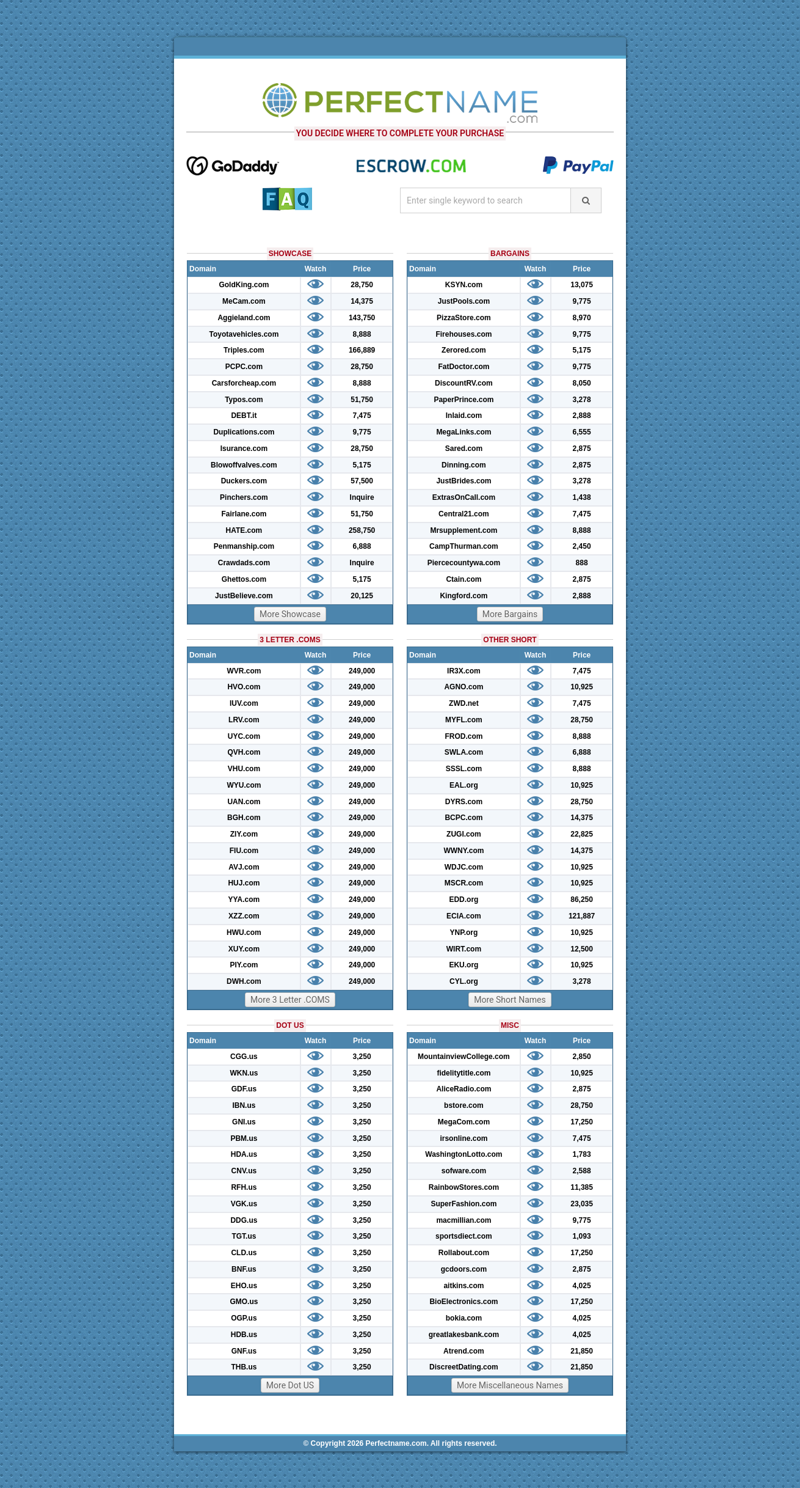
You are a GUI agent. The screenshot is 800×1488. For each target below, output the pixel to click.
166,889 (362, 350)
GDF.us (243, 1089)
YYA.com (244, 899)
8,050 (582, 383)
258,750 (362, 530)
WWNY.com (463, 850)
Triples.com (244, 350)
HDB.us (244, 1334)
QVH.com (243, 752)
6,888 (362, 546)
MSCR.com (464, 883)
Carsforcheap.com (244, 383)
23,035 (581, 1204)
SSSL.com (464, 768)
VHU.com (244, 768)
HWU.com (244, 932)
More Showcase (290, 614)
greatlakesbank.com (464, 1334)
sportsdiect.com (463, 1236)
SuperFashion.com (463, 1204)
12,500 (581, 949)
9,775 (362, 432)
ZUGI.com (463, 834)
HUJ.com (244, 883)
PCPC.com (244, 366)
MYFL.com (463, 720)
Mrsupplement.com (463, 530)
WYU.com (244, 785)
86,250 (581, 899)
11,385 (581, 1187)
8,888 (362, 334)
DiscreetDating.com (463, 1367)
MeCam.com (244, 301)
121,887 (582, 916)
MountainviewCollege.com (464, 1056)
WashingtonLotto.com (463, 1154)
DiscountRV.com (464, 383)
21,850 (581, 1351)
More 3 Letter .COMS (290, 1000)
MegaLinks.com (463, 432)
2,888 (582, 415)
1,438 (582, 497)
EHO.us (244, 1285)
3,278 (582, 399)
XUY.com (244, 949)
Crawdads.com (244, 563)
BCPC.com (463, 817)
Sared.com (463, 448)
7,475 (362, 415)
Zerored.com (464, 350)
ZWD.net (464, 703)
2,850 (582, 1056)
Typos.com (244, 399)
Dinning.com (464, 465)
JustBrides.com (463, 481)
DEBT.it (243, 415)
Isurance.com (243, 448)
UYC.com (244, 736)
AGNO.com (463, 687)
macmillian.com (463, 1220)
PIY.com (244, 965)
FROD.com (463, 736)
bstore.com (464, 1105)
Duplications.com (243, 432)
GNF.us (243, 1351)
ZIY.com (244, 834)
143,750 (362, 317)
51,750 (362, 399)
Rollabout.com (463, 1252)
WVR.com (244, 671)
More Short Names (509, 1000)
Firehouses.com (463, 334)
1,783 (582, 1154)
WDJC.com (464, 867)
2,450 (582, 546)
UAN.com (243, 801)
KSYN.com (463, 284)
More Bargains (510, 614)
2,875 (582, 448)
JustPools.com (464, 301)
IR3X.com (464, 671)
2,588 (582, 1171)
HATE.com (244, 530)
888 (582, 563)
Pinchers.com (244, 497)
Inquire (362, 497)
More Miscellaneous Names (510, 1385)
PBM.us (243, 1138)
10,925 (581, 687)
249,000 (362, 671)
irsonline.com (463, 1138)
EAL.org (463, 785)
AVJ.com (243, 867)
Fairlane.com (243, 514)
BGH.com (244, 817)
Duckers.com (244, 481)
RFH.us (243, 1187)
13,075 (581, 284)
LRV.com (244, 720)
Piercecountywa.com (463, 563)
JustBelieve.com (244, 596)
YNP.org (464, 932)
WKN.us (244, 1073)
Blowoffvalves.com (244, 465)
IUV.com (244, 703)
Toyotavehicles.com (243, 334)
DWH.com (244, 981)
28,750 (362, 284)
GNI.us (244, 1122)
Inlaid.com (464, 415)
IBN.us (243, 1105)
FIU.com (244, 850)
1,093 (582, 1236)
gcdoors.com (464, 1269)
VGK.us (244, 1204)
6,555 (582, 432)
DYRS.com (463, 801)
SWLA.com (464, 752)
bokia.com (464, 1318)
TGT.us (243, 1236)
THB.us (243, 1367)
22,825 (581, 834)
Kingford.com (463, 596)
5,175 (362, 465)
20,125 (362, 596)
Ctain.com (463, 579)
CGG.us (244, 1056)
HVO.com (243, 687)
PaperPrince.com (463, 399)
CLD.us (243, 1252)
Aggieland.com (243, 317)
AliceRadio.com (463, 1089)
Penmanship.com (244, 546)
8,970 (582, 317)
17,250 (581, 1122)
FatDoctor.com (463, 366)
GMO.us (244, 1301)
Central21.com (463, 514)
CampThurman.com (463, 546)
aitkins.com (463, 1285)
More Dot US (290, 1385)
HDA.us (244, 1154)
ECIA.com (463, 916)
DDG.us (243, 1220)
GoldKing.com (244, 284)
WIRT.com (463, 949)
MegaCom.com (464, 1122)
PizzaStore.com (464, 317)
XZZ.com (244, 916)
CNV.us (244, 1171)
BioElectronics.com (463, 1301)
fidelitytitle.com (463, 1073)
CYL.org (463, 981)
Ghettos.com (244, 579)
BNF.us (243, 1269)
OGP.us (243, 1318)
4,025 (582, 1285)
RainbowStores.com (464, 1187)
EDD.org (463, 899)
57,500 (362, 481)
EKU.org (463, 965)
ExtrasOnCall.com (463, 497)
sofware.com (464, 1171)
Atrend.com (463, 1351)
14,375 (362, 301)
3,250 (362, 1056)
